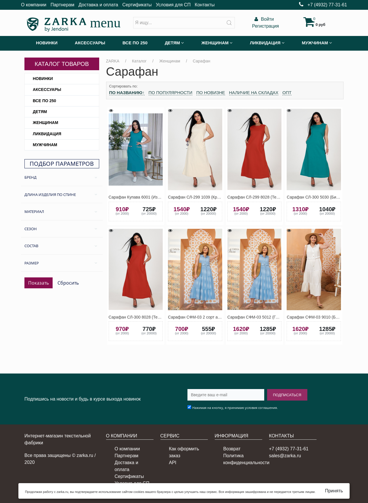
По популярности (170, 92)
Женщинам (45, 122)
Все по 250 (44, 100)
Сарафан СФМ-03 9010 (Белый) (316, 317)
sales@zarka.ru (285, 455)
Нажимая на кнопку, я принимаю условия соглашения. (235, 407)
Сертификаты (137, 4)
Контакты (204, 4)
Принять (334, 490)
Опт (287, 92)
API (173, 462)
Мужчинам (45, 144)
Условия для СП (173, 4)
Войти (263, 19)
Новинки (43, 78)
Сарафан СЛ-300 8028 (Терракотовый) (145, 317)
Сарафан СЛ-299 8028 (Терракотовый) (263, 197)
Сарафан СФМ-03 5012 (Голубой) (258, 317)
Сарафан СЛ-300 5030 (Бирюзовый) (320, 197)
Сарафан (201, 61)
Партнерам (62, 4)
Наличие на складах (254, 92)
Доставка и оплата (98, 4)
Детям (40, 111)
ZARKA (113, 61)
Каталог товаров (61, 64)
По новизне (210, 92)
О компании (33, 4)
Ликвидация (47, 134)
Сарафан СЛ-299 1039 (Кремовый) (200, 197)
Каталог (139, 61)
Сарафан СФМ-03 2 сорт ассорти (199, 317)
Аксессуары (47, 89)
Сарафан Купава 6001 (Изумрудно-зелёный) (150, 197)
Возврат (232, 448)
